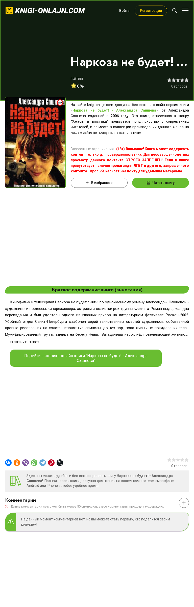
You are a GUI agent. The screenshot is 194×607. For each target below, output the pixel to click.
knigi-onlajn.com (50, 10)
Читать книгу (161, 183)
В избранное (99, 183)
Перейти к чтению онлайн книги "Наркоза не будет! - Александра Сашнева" (86, 358)
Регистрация (151, 11)
